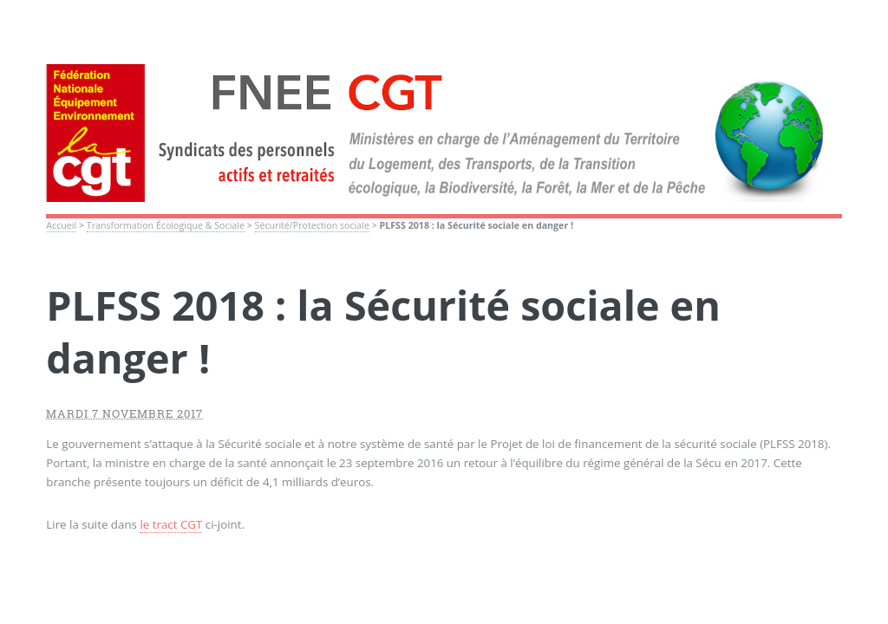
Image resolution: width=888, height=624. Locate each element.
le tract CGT (171, 524)
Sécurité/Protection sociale (312, 225)
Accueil (61, 225)
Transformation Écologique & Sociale (166, 225)
